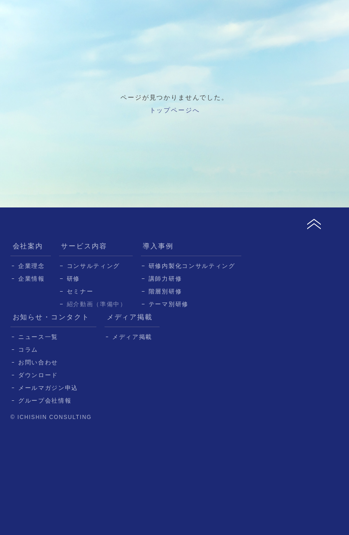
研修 (73, 278)
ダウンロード (38, 375)
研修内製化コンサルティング (192, 265)
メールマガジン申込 (48, 387)
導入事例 (158, 246)
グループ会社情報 (45, 400)
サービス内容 (84, 246)
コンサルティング (93, 265)
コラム (28, 349)
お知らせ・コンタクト (51, 317)
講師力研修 (165, 278)
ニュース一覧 (38, 336)
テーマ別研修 (169, 304)
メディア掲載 (130, 317)
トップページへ (175, 110)
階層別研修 (165, 291)
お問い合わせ (38, 362)
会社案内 (28, 246)
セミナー (80, 291)
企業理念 (31, 265)
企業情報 (31, 278)
